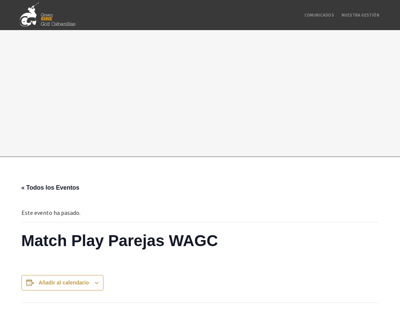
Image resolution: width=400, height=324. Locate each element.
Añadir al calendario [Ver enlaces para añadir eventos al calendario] (63, 283)
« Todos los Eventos (50, 187)
